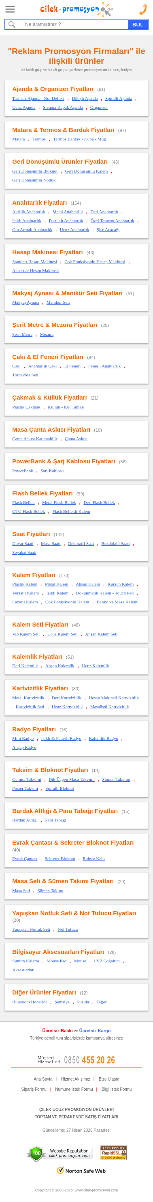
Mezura (47, 334)
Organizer (99, 107)
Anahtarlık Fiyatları (39, 202)
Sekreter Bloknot (60, 858)
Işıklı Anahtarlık (26, 220)
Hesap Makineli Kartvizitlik (114, 697)
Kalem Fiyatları (33, 574)
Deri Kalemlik (25, 665)
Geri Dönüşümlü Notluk (33, 179)
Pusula (83, 1001)
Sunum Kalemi (25, 960)
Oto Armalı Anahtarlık (32, 229)
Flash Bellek (23, 502)
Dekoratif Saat (81, 543)
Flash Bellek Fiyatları (42, 493)
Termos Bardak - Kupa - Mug (79, 138)
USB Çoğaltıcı (106, 960)
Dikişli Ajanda (85, 98)
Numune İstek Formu (74, 1089)
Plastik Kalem (24, 584)
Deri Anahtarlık (104, 211)
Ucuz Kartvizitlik (67, 706)
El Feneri (72, 365)
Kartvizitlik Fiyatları (40, 688)
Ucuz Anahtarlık (74, 229)
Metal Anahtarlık (68, 211)
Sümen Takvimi (116, 779)
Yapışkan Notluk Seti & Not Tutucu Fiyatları (74, 913)
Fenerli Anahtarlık (104, 365)
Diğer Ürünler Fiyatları (44, 992)
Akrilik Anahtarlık (28, 211)
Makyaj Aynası (25, 302)
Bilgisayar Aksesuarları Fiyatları (58, 951)
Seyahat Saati (24, 552)
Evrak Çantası (24, 858)
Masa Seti (21, 890)
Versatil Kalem (25, 592)
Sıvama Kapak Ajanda (63, 107)
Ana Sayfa (43, 1079)
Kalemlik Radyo (103, 738)
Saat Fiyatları (31, 533)
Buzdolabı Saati (116, 543)
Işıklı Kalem (58, 592)
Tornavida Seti (25, 374)
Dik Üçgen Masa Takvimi (72, 779)
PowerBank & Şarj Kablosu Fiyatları (63, 461)
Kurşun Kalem (121, 584)
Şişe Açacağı (108, 229)
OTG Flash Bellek (28, 511)
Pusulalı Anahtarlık (66, 220)
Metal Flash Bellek (59, 502)
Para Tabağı (55, 819)
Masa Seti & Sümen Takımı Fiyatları (63, 881)
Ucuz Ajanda (23, 107)
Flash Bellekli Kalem (71, 511)
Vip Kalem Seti (26, 633)
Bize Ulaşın (109, 1079)
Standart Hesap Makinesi (34, 261)
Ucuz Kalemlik (95, 665)
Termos (39, 138)
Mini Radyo (23, 738)
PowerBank (22, 470)
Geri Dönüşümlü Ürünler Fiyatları (60, 161)
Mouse (80, 960)
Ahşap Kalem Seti (101, 633)
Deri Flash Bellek (99, 502)
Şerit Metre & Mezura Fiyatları (54, 324)
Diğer (101, 1001)
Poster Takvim (25, 788)
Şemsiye (62, 1001)
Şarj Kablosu (52, 470)
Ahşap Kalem (88, 584)
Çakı (16, 365)
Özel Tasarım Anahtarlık (112, 220)
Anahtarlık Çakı (42, 365)
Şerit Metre (22, 334)
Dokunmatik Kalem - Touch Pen (105, 592)
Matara (18, 138)
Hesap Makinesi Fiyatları (47, 252)
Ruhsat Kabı (94, 858)
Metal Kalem (56, 584)
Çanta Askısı (76, 438)
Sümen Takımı (51, 890)
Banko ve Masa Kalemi (118, 601)
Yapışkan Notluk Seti (31, 929)
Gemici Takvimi (26, 779)
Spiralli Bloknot (59, 788)
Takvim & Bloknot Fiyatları (50, 769)
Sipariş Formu (34, 1089)
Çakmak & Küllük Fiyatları (49, 397)
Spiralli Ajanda (118, 98)
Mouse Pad (56, 960)
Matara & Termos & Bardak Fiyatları (63, 129)
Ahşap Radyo (24, 747)
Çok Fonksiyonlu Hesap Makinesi (94, 261)
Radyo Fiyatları (34, 729)
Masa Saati (51, 543)
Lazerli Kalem (25, 601)
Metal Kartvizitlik (28, 697)
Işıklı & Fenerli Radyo (61, 738)
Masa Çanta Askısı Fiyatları (51, 429)
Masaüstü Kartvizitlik (109, 706)
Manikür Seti (58, 302)
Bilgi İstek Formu (117, 1089)
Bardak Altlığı (25, 819)
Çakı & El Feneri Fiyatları (47, 356)
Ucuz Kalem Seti (62, 633)
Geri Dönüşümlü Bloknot (34, 171)
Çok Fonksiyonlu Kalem (67, 601)
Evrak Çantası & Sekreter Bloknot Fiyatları (73, 842)
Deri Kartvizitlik (66, 697)
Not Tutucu (67, 929)
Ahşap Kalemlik (59, 665)
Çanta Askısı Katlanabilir (34, 438)
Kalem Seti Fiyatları (40, 624)
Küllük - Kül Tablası (66, 406)
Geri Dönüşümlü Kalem (86, 171)
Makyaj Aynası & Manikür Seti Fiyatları (67, 293)
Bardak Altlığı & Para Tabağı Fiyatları (65, 810)
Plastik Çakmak (26, 406)
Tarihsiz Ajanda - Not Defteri (38, 98)
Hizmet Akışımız (75, 1079)
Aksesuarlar (23, 969)
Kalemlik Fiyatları (37, 656)
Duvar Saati (22, 543)
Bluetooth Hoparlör (29, 1001)
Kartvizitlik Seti (30, 706)
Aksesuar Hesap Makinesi (35, 270)
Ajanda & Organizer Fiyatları (53, 88)
